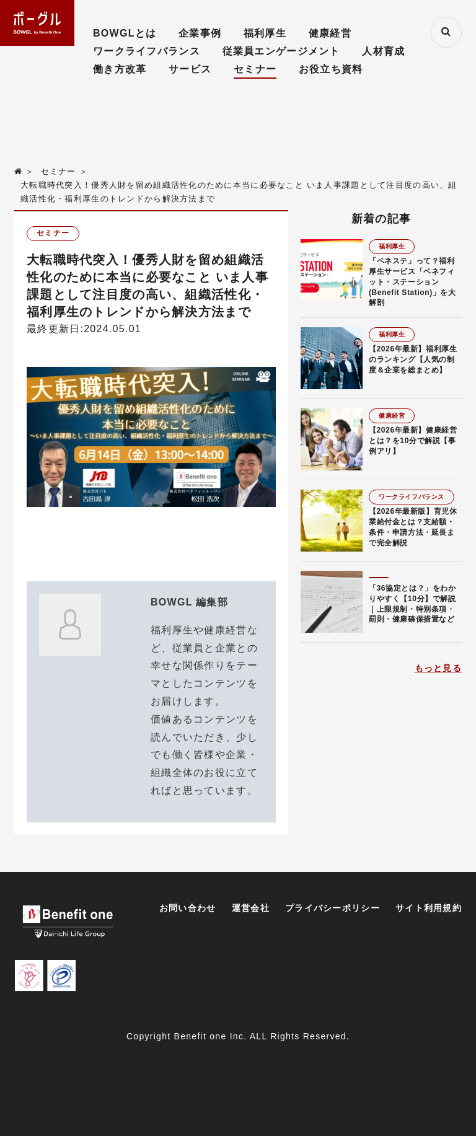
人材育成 (383, 51)
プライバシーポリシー (332, 908)
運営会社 (251, 908)
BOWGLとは (124, 33)
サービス (190, 69)
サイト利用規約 (428, 908)
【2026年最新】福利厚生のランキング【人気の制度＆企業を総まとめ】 (413, 359)
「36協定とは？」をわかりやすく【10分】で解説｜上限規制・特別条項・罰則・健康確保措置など (412, 603)
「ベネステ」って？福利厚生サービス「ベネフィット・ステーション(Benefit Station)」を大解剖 (412, 282)
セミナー (255, 69)
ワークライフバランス (146, 51)
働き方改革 (119, 69)
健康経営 (330, 33)
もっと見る (438, 668)
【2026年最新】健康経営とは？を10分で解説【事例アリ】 (413, 441)
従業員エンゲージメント (281, 51)
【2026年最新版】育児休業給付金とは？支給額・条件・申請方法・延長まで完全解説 (413, 527)
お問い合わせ (187, 908)
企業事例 (199, 33)
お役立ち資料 (331, 69)
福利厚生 (265, 33)
